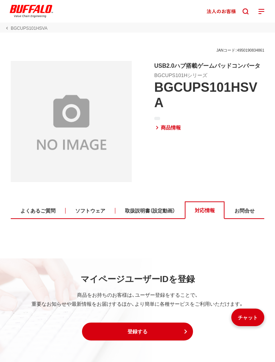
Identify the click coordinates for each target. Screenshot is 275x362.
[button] (137, 331)
